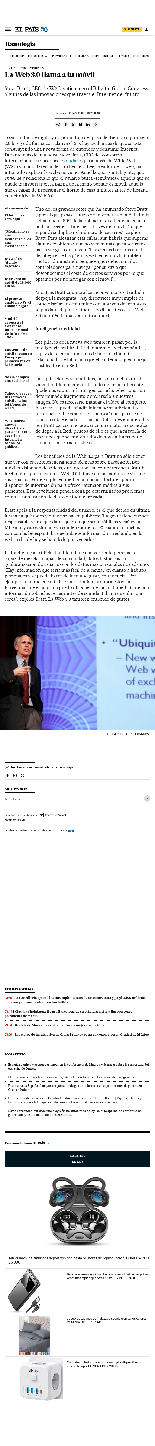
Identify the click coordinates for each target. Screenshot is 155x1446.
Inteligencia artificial (85, 56)
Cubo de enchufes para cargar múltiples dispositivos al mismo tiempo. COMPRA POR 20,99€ (104, 1364)
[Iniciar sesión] (146, 29)
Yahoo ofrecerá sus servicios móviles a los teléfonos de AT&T (18, 401)
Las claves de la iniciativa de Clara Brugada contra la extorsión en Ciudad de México (82, 1034)
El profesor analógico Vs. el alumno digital (18, 302)
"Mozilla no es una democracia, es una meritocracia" (18, 239)
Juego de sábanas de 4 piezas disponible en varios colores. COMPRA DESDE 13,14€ (107, 1320)
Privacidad (59, 56)
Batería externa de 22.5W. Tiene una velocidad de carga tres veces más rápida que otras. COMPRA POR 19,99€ (107, 1276)
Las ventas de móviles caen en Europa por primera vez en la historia (18, 357)
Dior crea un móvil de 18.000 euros (18, 282)
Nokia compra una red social (17, 379)
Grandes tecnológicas (133, 56)
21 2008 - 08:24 (84, 113)
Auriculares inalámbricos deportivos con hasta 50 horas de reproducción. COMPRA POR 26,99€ (79, 1260)
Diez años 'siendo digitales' (13, 262)
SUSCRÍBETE (131, 29)
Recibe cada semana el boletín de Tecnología (42, 767)
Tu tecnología (14, 56)
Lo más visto (15, 1054)
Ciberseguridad (38, 56)
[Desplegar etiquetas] (147, 798)
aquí (71, 830)
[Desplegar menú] (8, 29)
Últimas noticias (19, 989)
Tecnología (20, 44)
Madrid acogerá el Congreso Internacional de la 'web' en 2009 (16, 328)
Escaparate (77, 1159)
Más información (16, 819)
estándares (72, 160)
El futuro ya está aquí (14, 217)
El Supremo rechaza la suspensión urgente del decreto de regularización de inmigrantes (71, 1077)
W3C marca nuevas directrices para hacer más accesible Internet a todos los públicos (18, 434)
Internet (109, 56)
